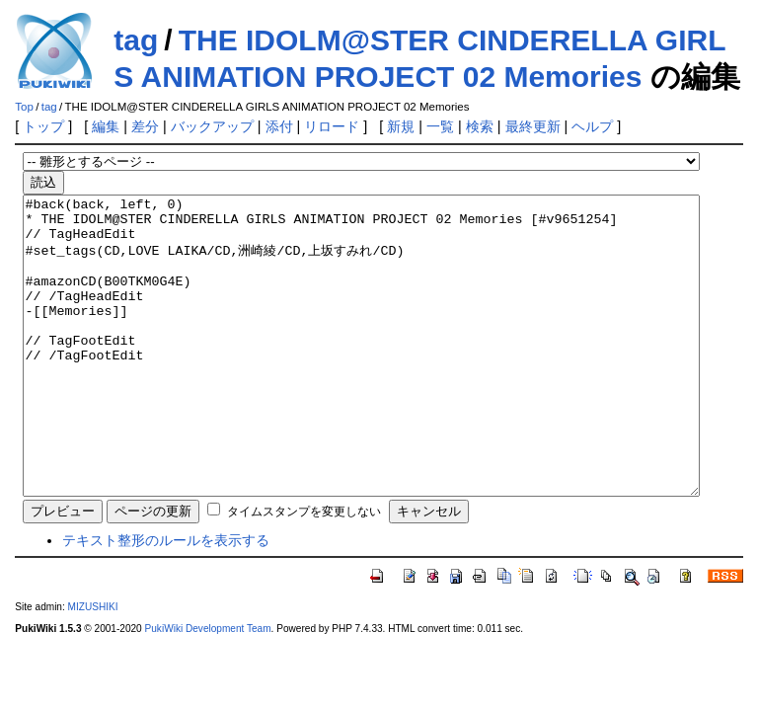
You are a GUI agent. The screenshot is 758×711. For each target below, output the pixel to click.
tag (136, 40)
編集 (105, 126)
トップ (43, 126)
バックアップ (212, 126)
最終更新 (533, 126)
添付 (279, 126)
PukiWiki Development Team (208, 687)
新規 (401, 126)
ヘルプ (592, 126)
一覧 (440, 126)
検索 (479, 126)
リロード (331, 126)
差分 (145, 126)
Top (24, 107)
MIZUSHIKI (93, 666)
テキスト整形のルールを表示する (165, 599)
